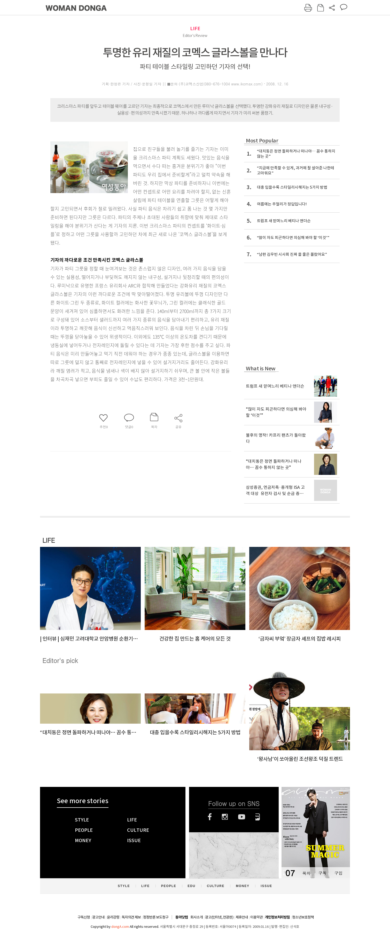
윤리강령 (113, 917)
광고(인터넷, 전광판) (219, 917)
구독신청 (83, 917)
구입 (338, 873)
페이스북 (210, 817)
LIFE (195, 28)
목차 (306, 873)
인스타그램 (225, 817)
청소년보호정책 (303, 917)
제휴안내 (242, 917)
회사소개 (196, 917)
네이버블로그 (257, 817)
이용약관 (256, 917)
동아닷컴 (181, 917)
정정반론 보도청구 (155, 917)
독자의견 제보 (131, 917)
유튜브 (241, 817)
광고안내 (98, 917)
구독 (322, 873)
